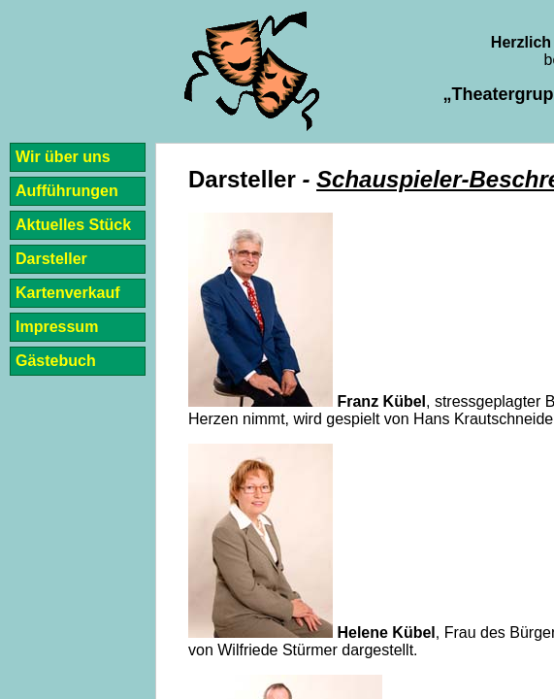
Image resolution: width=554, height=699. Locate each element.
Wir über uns (63, 157)
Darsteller (51, 258)
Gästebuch (56, 360)
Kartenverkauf (68, 292)
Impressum (57, 326)
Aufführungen (67, 191)
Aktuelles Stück (73, 224)
